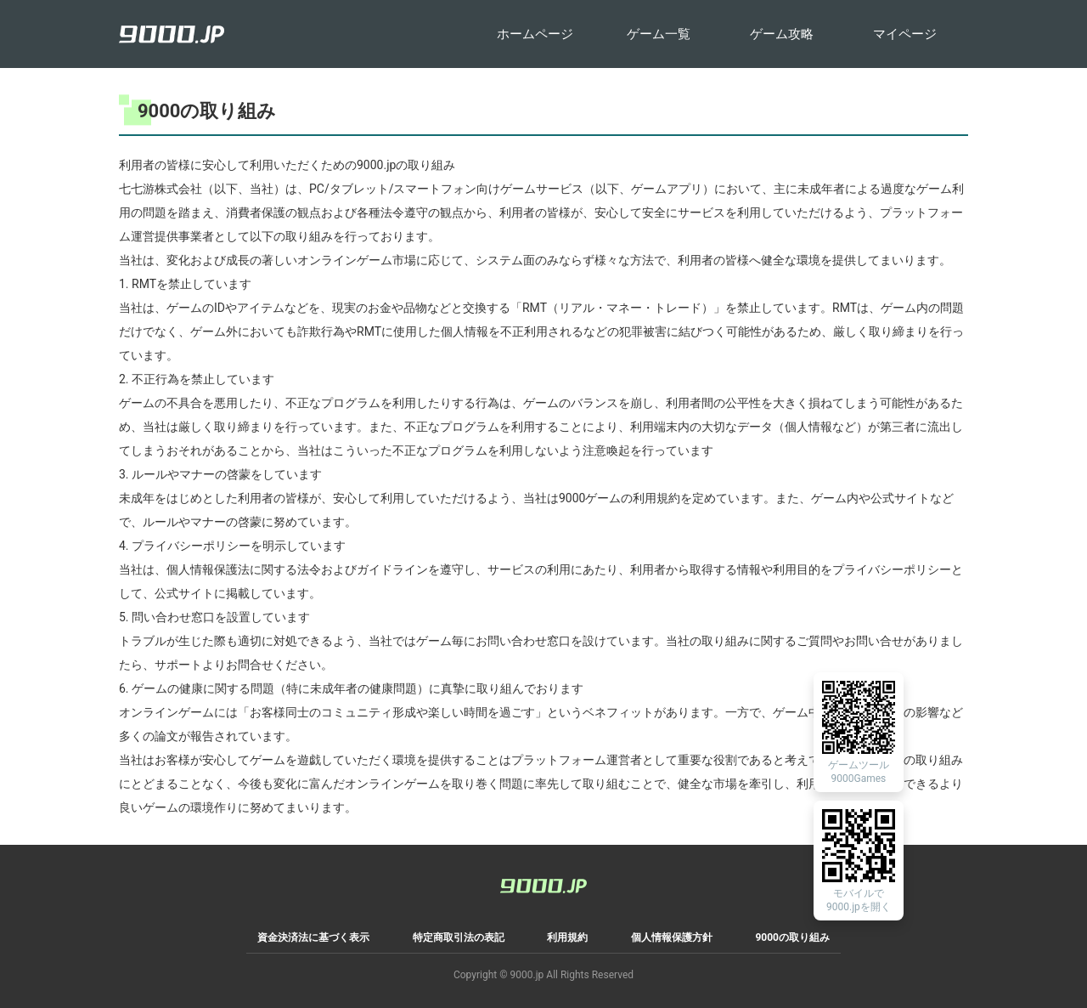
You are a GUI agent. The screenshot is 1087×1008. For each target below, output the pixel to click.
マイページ (905, 34)
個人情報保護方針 (671, 937)
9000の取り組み (792, 937)
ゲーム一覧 (658, 34)
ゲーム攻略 (782, 34)
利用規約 (567, 937)
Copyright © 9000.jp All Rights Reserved (543, 975)
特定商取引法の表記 (458, 937)
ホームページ (535, 34)
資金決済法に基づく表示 (313, 937)
